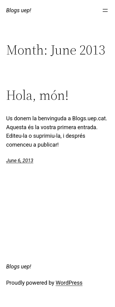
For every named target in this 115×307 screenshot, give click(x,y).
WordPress (69, 282)
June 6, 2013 (19, 160)
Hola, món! (37, 95)
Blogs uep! (18, 10)
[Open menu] (105, 10)
